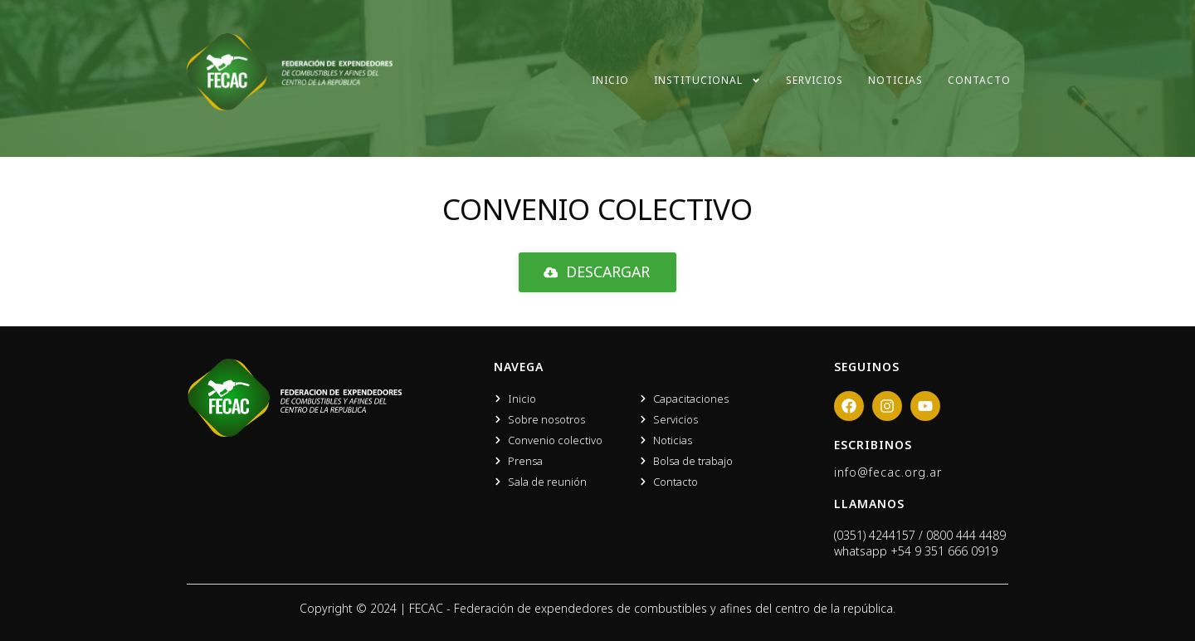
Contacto (979, 80)
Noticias (895, 80)
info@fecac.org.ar (888, 472)
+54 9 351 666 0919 (943, 551)
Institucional (707, 80)
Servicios (814, 80)
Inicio (610, 80)
